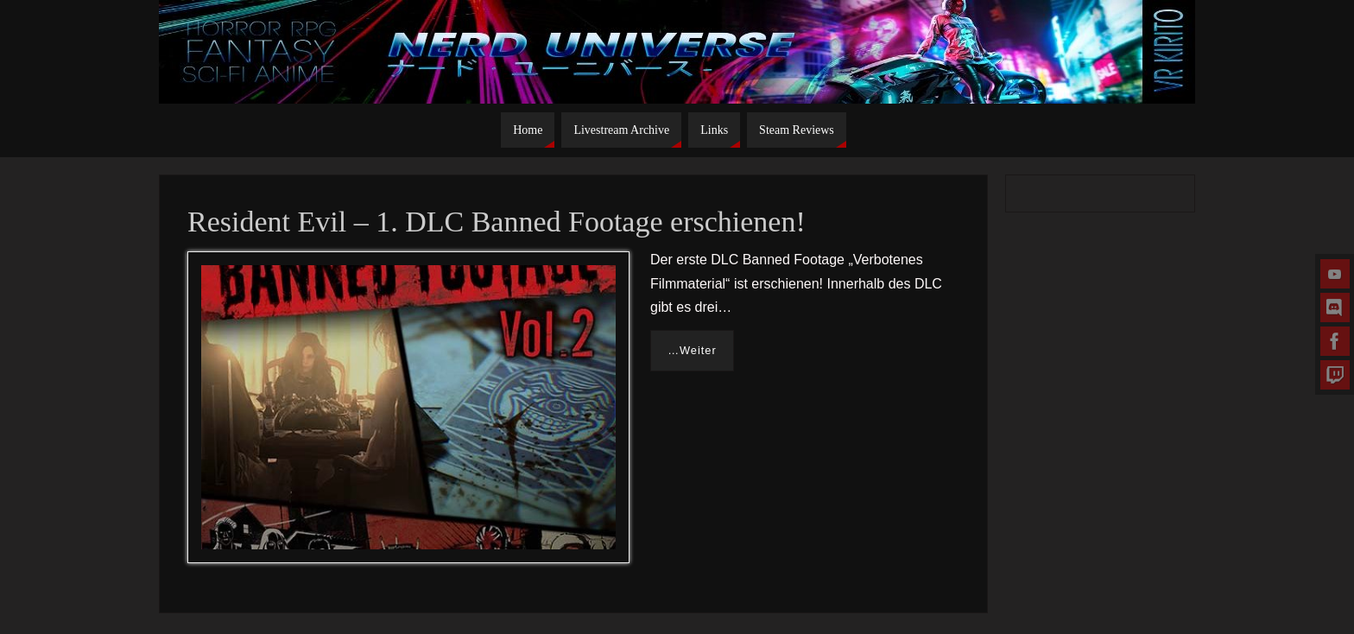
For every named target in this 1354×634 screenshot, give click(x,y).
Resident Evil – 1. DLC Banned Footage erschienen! (496, 222)
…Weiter (692, 350)
